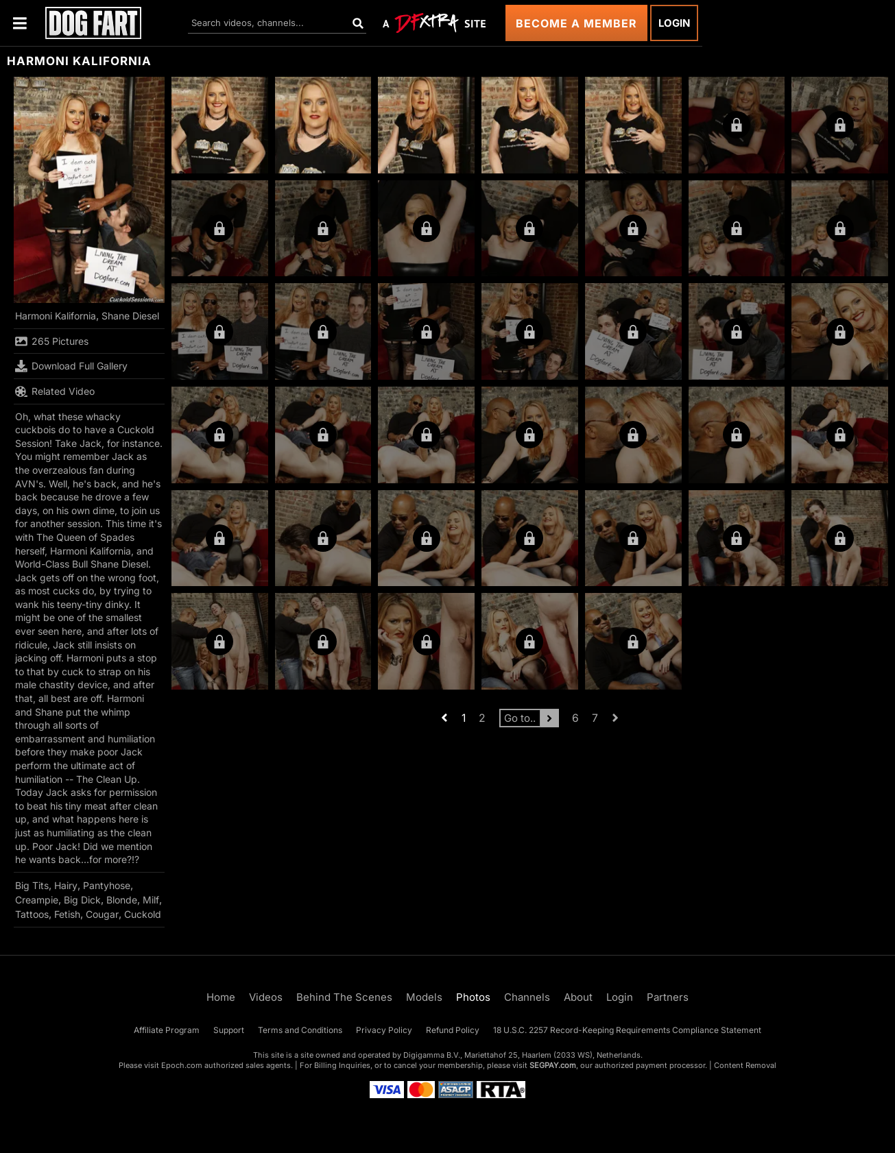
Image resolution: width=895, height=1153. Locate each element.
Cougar (102, 914)
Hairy (65, 885)
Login (674, 22)
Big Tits (32, 885)
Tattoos (32, 914)
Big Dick (82, 900)
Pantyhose (106, 885)
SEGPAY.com (552, 1065)
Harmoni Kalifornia (55, 315)
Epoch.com (181, 1065)
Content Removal (745, 1065)
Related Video (55, 391)
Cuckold (142, 914)
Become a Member (576, 23)
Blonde (121, 900)
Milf (151, 900)
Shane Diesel (130, 315)
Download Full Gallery (71, 366)
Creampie (36, 900)
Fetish (67, 914)
